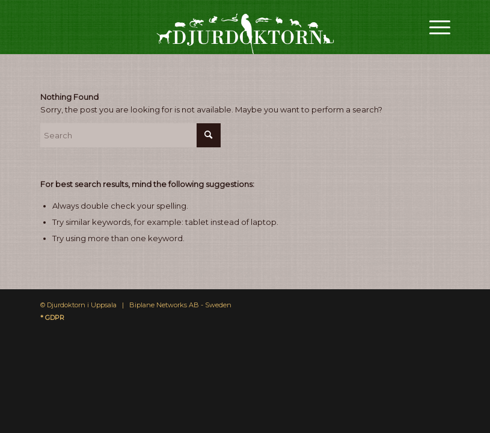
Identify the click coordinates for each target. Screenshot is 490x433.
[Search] (130, 135)
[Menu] (433, 27)
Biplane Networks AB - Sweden (180, 305)
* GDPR (52, 317)
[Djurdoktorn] (245, 27)
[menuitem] (433, 27)
